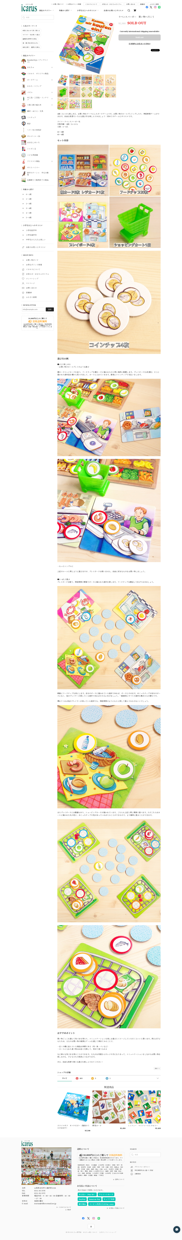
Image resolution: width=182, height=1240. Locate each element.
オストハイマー (33, 168)
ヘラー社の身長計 (34, 130)
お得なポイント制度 (74, 4)
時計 (29, 124)
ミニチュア (31, 117)
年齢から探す (65, 10)
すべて (64, 1078)
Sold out (140, 37)
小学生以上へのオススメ (88, 10)
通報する (157, 1068)
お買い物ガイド (58, 4)
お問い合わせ (130, 4)
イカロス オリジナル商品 (37, 74)
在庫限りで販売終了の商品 (38, 180)
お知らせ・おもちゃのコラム (112, 4)
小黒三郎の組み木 (34, 105)
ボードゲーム (32, 80)
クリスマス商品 (33, 161)
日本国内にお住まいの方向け (139, 44)
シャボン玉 (31, 149)
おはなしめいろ (33, 142)
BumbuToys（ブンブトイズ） (37, 61)
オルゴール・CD (33, 136)
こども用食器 (32, 155)
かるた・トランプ (34, 86)
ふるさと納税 (154, 4)
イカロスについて (91, 4)
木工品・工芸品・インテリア (38, 99)
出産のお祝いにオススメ (113, 10)
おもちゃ (30, 67)
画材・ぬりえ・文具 (35, 111)
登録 (49, 309)
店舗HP (142, 4)
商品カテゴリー (46, 10)
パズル (29, 92)
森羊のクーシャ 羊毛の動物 (38, 174)
